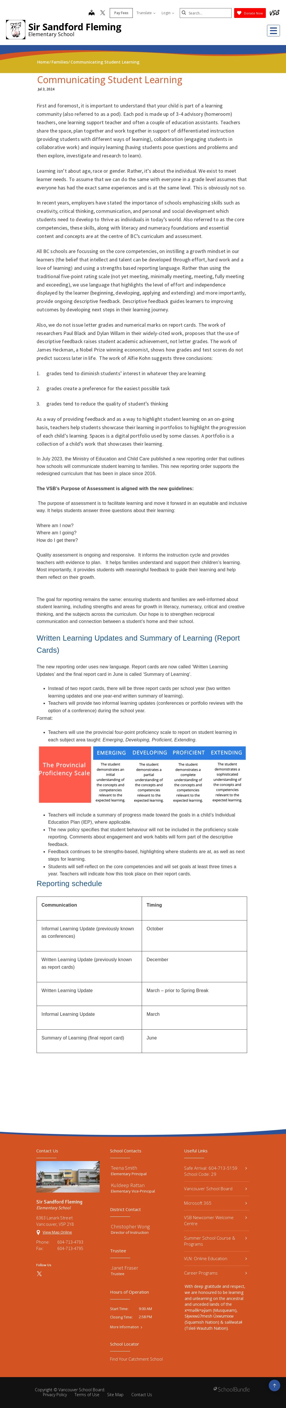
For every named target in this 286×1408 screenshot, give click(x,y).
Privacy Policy (55, 1394)
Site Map (115, 1394)
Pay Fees (121, 12)
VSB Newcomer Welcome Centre (215, 1220)
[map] (91, 13)
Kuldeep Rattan (128, 1185)
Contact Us (141, 1394)
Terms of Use (87, 1394)
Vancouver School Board (215, 1188)
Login (168, 12)
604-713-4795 (70, 1248)
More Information (124, 1327)
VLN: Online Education (215, 1258)
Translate (146, 12)
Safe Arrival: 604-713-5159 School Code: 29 (215, 1171)
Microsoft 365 (215, 1203)
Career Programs (215, 1273)
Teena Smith (124, 1168)
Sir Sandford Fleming (74, 27)
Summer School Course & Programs (215, 1241)
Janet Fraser (124, 1267)
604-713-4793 (70, 1242)
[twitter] (103, 13)
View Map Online (57, 1232)
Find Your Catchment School (136, 1359)
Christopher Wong (130, 1226)
